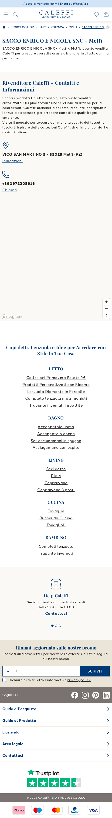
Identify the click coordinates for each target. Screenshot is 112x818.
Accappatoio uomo (56, 427)
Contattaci (56, 613)
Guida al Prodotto (19, 720)
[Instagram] (85, 695)
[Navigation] (5, 14)
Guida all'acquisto (19, 709)
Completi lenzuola (56, 546)
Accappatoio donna (56, 434)
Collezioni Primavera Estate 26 (56, 377)
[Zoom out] (106, 308)
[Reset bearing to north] (106, 315)
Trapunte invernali (56, 553)
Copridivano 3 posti (56, 490)
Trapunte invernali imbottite (56, 405)
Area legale (12, 744)
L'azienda (11, 732)
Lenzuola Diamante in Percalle (56, 391)
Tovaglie (56, 511)
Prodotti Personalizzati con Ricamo (56, 384)
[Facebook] (74, 695)
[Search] (15, 14)
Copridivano (56, 483)
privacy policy (79, 680)
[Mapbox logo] (11, 317)
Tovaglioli (56, 525)
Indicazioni (12, 161)
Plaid (56, 476)
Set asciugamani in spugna (56, 441)
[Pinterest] (95, 695)
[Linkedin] (106, 695)
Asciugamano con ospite (56, 447)
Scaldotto (56, 469)
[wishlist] (96, 14)
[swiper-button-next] (108, 27)
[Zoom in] (106, 301)
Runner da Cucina (56, 518)
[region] (56, 263)
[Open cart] (106, 14)
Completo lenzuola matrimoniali (56, 398)
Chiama (9, 190)
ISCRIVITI (95, 671)
